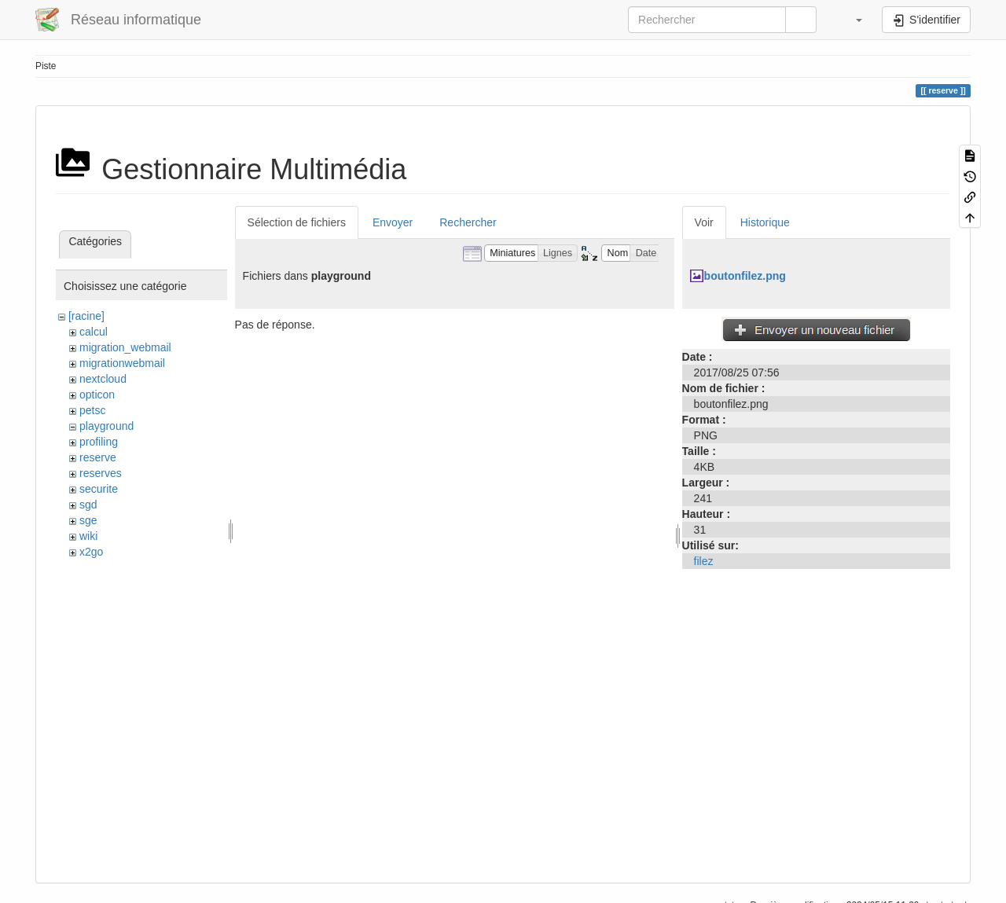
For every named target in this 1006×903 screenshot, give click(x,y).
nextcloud (103, 379)
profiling (98, 441)
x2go (91, 551)
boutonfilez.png (745, 276)
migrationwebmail (122, 363)
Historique (765, 222)
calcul (93, 331)
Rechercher (467, 222)
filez (704, 561)
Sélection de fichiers (297, 222)
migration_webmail (125, 347)
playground (106, 426)
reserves (100, 473)
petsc (92, 410)
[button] (851, 19)
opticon (97, 394)
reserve (97, 457)
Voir (704, 222)
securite (98, 489)
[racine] (86, 316)
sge (88, 520)
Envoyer (393, 222)
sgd (88, 504)
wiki (88, 536)
